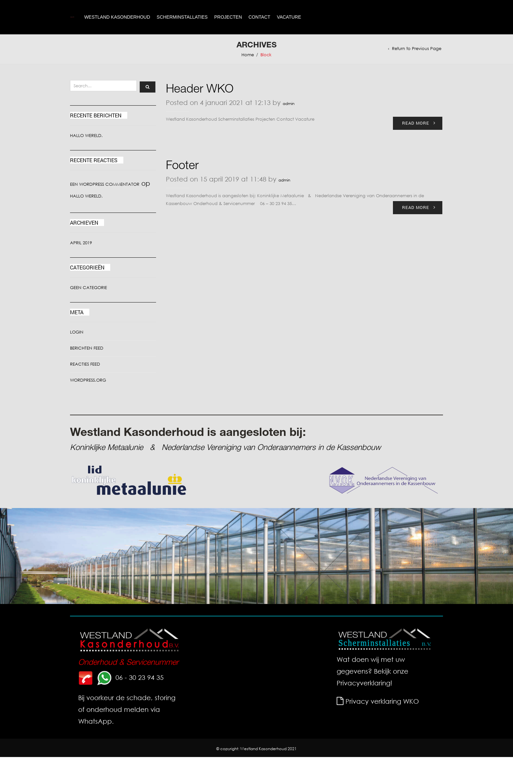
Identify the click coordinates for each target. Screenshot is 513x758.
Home (247, 56)
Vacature (289, 17)
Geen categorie (88, 288)
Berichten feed (86, 349)
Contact (260, 17)
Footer (182, 167)
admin (288, 104)
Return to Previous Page (416, 49)
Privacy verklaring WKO (382, 702)
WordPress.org (88, 381)
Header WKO (200, 91)
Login (76, 333)
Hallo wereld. (86, 136)
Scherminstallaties (182, 17)
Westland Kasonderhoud (117, 17)
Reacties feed (85, 365)
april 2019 (81, 244)
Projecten (228, 17)
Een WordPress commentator (104, 185)
